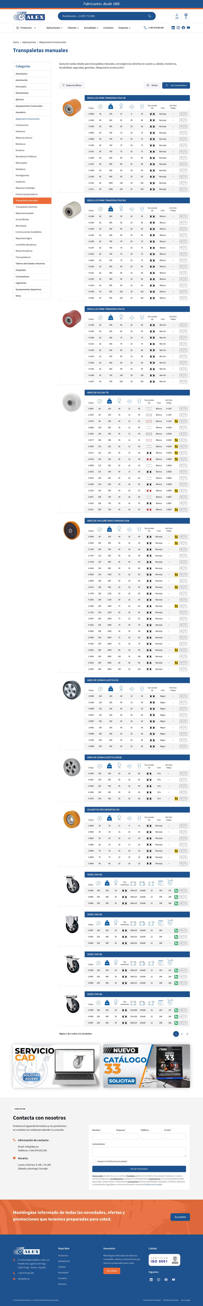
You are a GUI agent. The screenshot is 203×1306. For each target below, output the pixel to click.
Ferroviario (21, 86)
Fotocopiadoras (23, 257)
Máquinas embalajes (25, 188)
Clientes (72, 28)
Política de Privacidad (153, 1184)
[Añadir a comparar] (185, 114)
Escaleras (20, 150)
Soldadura (21, 169)
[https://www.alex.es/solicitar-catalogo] (146, 1066)
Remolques (21, 225)
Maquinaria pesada (24, 213)
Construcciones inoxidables (29, 232)
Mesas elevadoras (24, 251)
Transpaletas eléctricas (26, 207)
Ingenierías (21, 283)
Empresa (123, 28)
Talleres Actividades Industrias (30, 263)
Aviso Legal (185, 1300)
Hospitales (21, 270)
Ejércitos (20, 99)
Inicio (16, 42)
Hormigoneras (22, 175)
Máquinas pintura (24, 137)
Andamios (20, 181)
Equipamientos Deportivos (28, 289)
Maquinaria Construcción (52, 42)
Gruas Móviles (22, 219)
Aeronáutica (21, 73)
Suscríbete (180, 1217)
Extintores (20, 131)
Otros (18, 295)
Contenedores (22, 276)
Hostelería (21, 112)
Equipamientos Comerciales (29, 106)
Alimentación (22, 93)
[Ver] (181, 114)
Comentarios (98, 1144)
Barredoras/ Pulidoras (26, 156)
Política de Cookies (170, 1300)
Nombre (96, 1130)
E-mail (167, 1130)
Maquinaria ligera (24, 238)
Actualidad (90, 28)
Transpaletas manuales (27, 200)
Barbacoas (21, 144)
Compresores (22, 125)
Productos (24, 28)
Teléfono (145, 1130)
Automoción (22, 80)
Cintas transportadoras (27, 194)
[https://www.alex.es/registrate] (56, 1066)
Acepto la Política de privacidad (112, 1161)
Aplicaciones (53, 28)
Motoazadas (21, 163)
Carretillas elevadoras (26, 244)
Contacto (108, 28)
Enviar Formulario (139, 1169)
